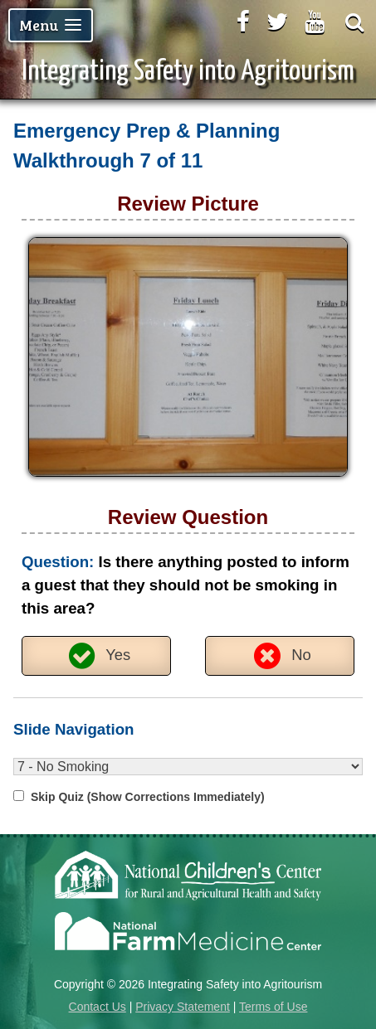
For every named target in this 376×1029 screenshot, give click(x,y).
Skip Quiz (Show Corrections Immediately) (148, 796)
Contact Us (97, 1006)
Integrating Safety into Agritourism (188, 71)
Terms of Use (273, 1006)
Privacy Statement (182, 1006)
